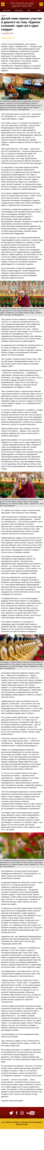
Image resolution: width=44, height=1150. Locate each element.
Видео (39, 10)
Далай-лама (7, 10)
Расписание (18, 10)
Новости (3, 16)
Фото (28, 10)
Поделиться (6, 38)
